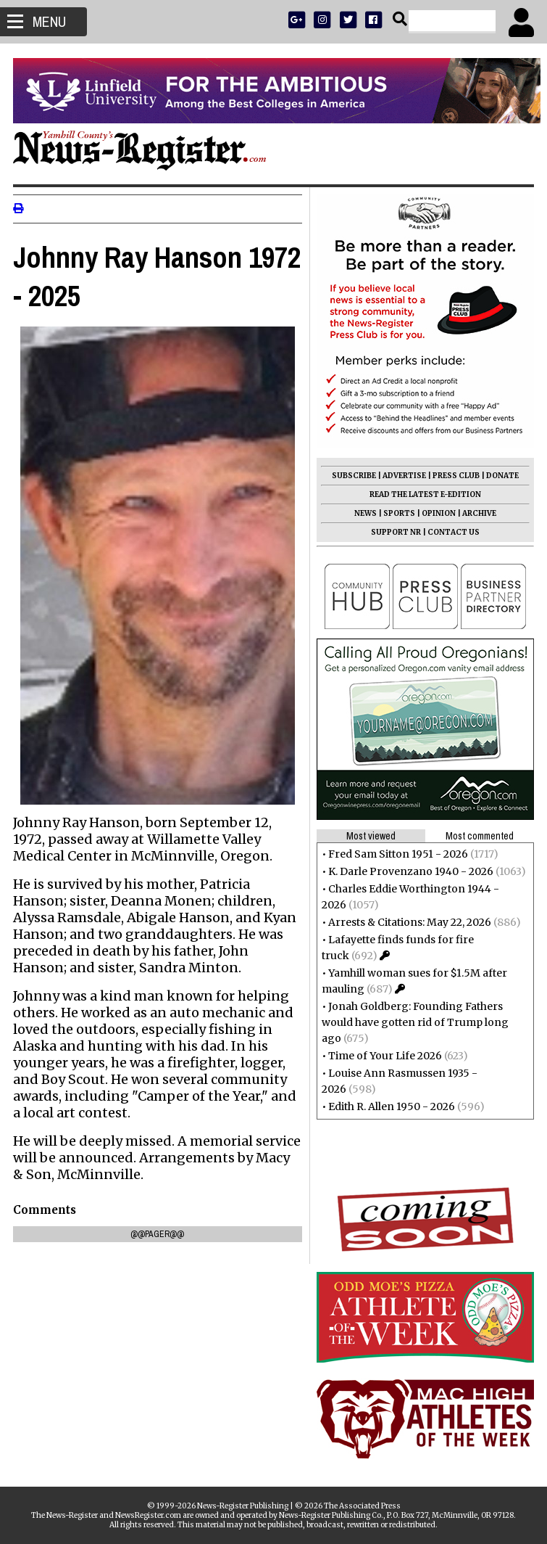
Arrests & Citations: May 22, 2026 (408, 922)
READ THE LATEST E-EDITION (424, 494)
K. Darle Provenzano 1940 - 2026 (409, 871)
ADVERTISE (403, 475)
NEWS (364, 513)
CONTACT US (452, 532)
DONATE (501, 475)
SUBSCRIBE (352, 475)
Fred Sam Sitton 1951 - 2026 (397, 854)
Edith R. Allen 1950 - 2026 (390, 1106)
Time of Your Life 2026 (383, 1055)
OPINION (437, 513)
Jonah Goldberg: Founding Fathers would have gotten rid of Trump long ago (413, 1022)
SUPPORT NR (394, 532)
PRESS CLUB (454, 475)
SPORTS (398, 513)
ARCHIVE (478, 513)
